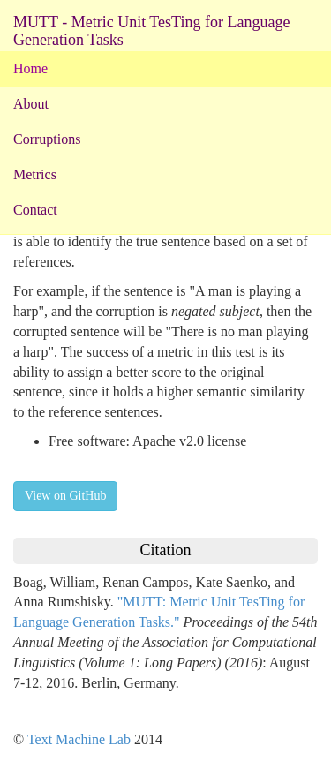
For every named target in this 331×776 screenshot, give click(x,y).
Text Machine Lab (79, 739)
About (31, 103)
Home (30, 68)
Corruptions (46, 139)
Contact (35, 209)
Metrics (34, 174)
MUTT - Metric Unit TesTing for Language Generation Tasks (151, 28)
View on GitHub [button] (65, 495)
